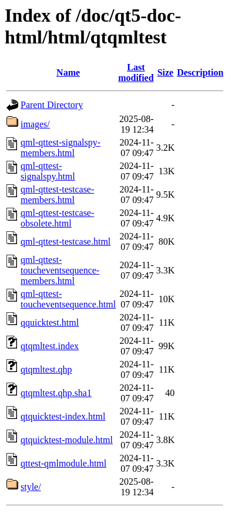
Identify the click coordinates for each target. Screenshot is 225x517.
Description (200, 72)
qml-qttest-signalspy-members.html (60, 147)
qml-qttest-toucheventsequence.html (68, 299)
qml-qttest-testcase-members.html (57, 194)
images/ (35, 124)
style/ (31, 487)
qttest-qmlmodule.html (63, 463)
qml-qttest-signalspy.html (48, 171)
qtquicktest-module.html (67, 440)
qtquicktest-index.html (63, 416)
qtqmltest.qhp (46, 369)
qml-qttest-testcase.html (65, 241)
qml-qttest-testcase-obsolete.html (57, 218)
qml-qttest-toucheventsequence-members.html (60, 270)
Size (165, 72)
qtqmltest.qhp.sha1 (56, 393)
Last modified (135, 72)
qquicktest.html (50, 322)
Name (68, 72)
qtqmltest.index (50, 346)
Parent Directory (52, 105)
